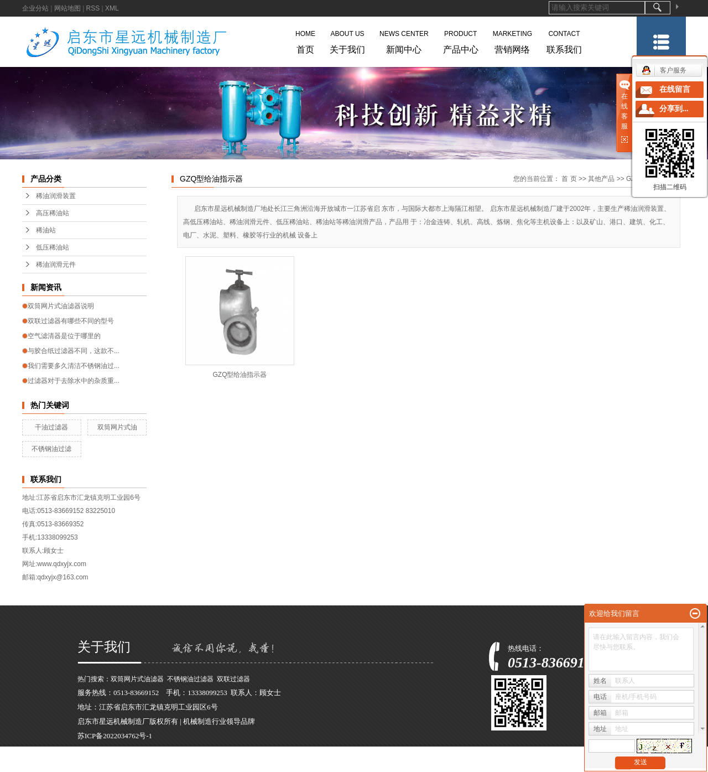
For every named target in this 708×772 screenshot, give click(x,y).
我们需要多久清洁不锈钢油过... (73, 366)
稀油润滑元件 (56, 264)
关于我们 (347, 40)
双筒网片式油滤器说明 (61, 306)
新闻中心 (404, 40)
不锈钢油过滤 (51, 449)
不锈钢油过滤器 (190, 679)
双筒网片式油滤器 (137, 679)
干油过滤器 (51, 427)
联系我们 (564, 40)
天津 (273, 764)
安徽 (208, 764)
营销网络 (512, 40)
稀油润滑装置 (56, 196)
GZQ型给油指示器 (240, 375)
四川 (305, 764)
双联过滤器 (233, 679)
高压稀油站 (52, 213)
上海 (176, 764)
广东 (240, 764)
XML (112, 8)
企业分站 (35, 8)
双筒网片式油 (117, 427)
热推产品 (91, 764)
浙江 (192, 764)
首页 (305, 40)
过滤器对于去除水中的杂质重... (73, 381)
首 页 (568, 179)
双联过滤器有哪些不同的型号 (71, 321)
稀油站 (46, 230)
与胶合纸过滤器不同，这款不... (73, 351)
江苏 (160, 764)
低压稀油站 (52, 247)
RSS (93, 8)
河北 (256, 764)
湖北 (289, 764)
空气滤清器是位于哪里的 (64, 336)
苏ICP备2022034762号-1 (114, 736)
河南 (224, 764)
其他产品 (602, 179)
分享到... (674, 109)
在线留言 (674, 89)
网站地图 (67, 8)
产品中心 (460, 40)
